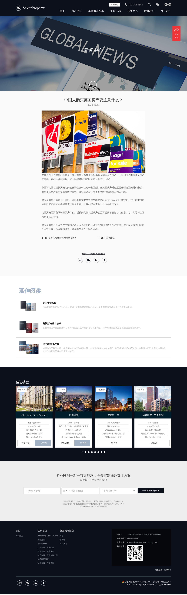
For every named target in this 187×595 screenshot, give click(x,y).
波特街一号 (42, 544)
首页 (62, 11)
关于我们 (166, 11)
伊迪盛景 (41, 540)
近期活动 (115, 11)
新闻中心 (132, 11)
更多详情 (25, 443)
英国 (61, 536)
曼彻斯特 (63, 544)
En (166, 4)
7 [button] (101, 453)
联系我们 (149, 11)
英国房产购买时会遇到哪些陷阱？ (62, 238)
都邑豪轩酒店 (43, 560)
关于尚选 (19, 536)
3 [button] (89, 453)
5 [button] (95, 453)
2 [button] (85, 453)
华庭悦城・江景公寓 (46, 564)
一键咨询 (43, 443)
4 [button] (92, 453)
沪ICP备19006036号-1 (162, 583)
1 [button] (82, 453)
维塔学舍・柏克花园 (46, 552)
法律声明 (167, 570)
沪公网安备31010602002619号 (138, 583)
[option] (93, 53)
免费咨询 (114, 4)
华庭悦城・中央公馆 (46, 548)
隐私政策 (104, 507)
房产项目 (76, 11)
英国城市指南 (96, 11)
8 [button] (104, 453)
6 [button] (98, 453)
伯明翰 (62, 540)
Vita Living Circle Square (48, 536)
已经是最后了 (110, 238)
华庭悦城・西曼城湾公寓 (48, 556)
